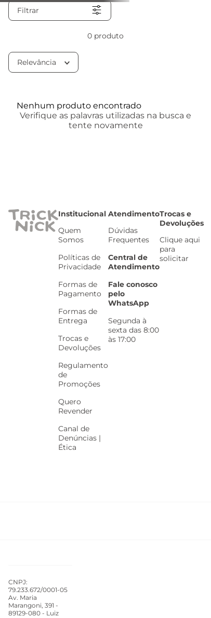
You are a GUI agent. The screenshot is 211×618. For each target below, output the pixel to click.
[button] (59, 10)
